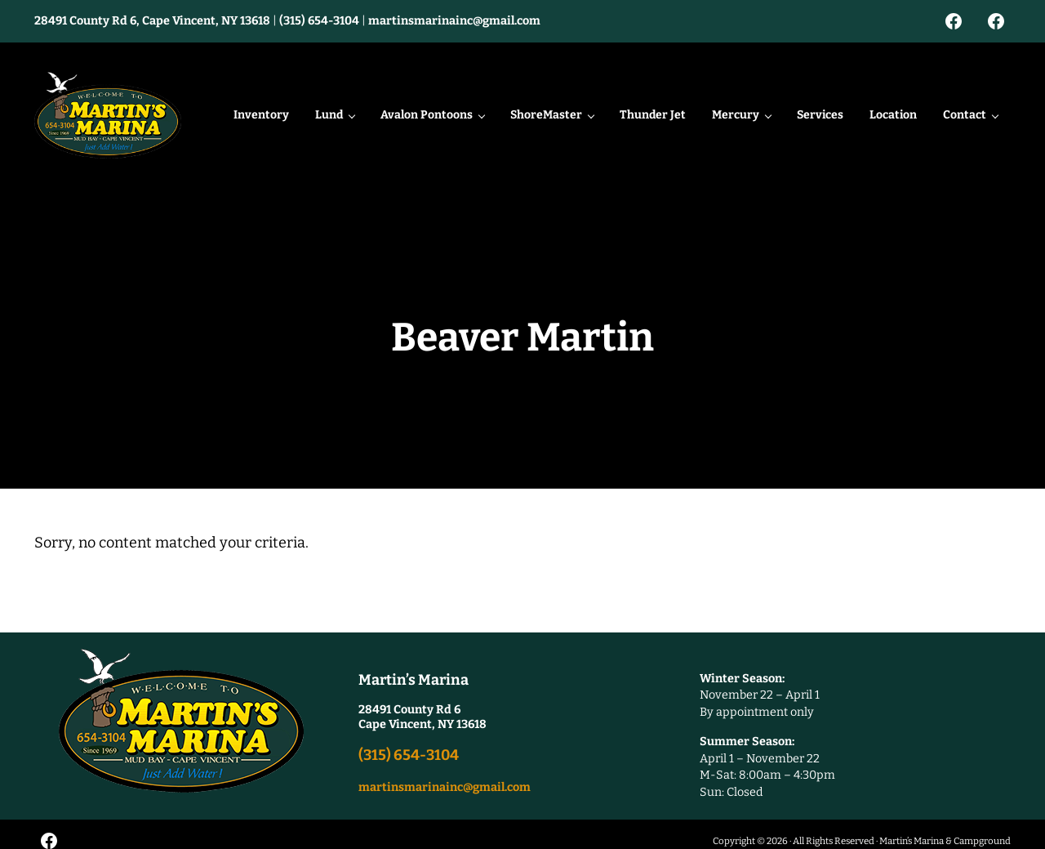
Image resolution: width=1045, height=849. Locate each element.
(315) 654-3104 (319, 21)
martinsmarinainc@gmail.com (454, 21)
